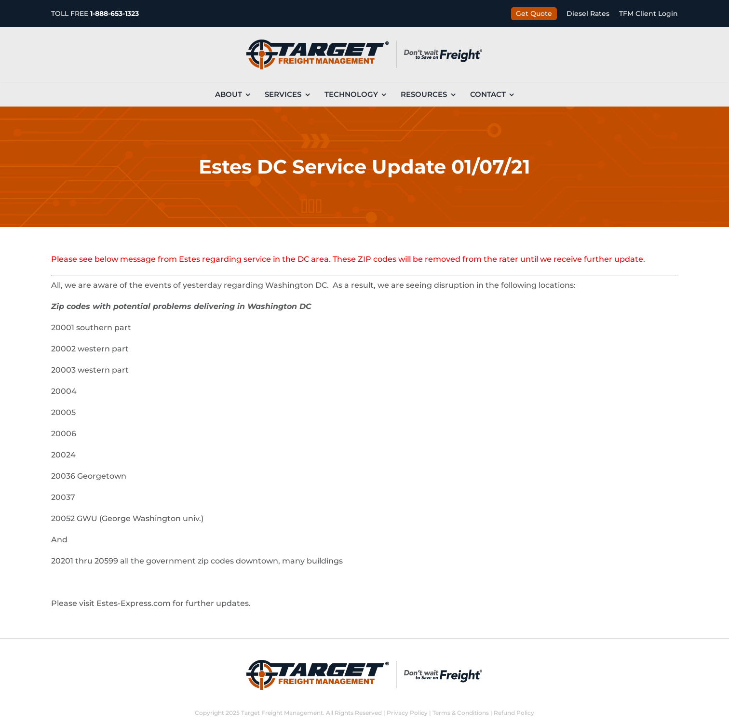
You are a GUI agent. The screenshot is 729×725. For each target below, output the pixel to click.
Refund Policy (514, 712)
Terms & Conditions (460, 712)
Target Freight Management (282, 712)
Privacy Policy (407, 712)
